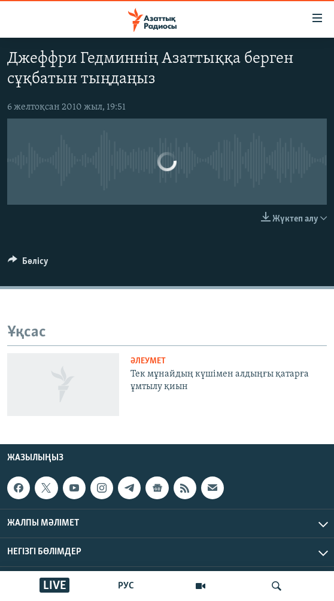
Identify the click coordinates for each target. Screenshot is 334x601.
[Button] (28, 264)
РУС (126, 586)
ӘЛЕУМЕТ (148, 361)
